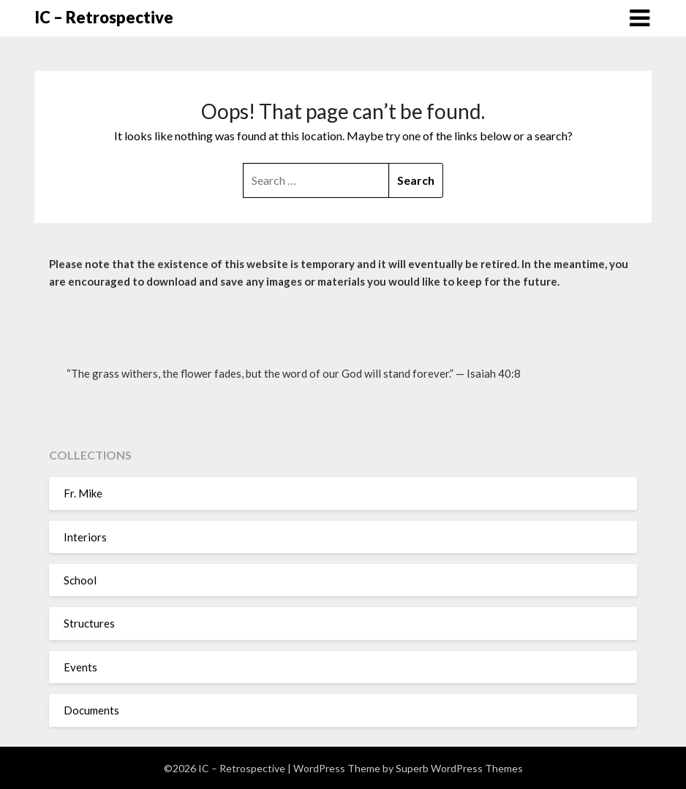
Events (80, 667)
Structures (89, 623)
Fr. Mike (83, 493)
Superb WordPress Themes (459, 768)
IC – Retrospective (103, 17)
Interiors (85, 537)
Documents (91, 710)
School (80, 580)
